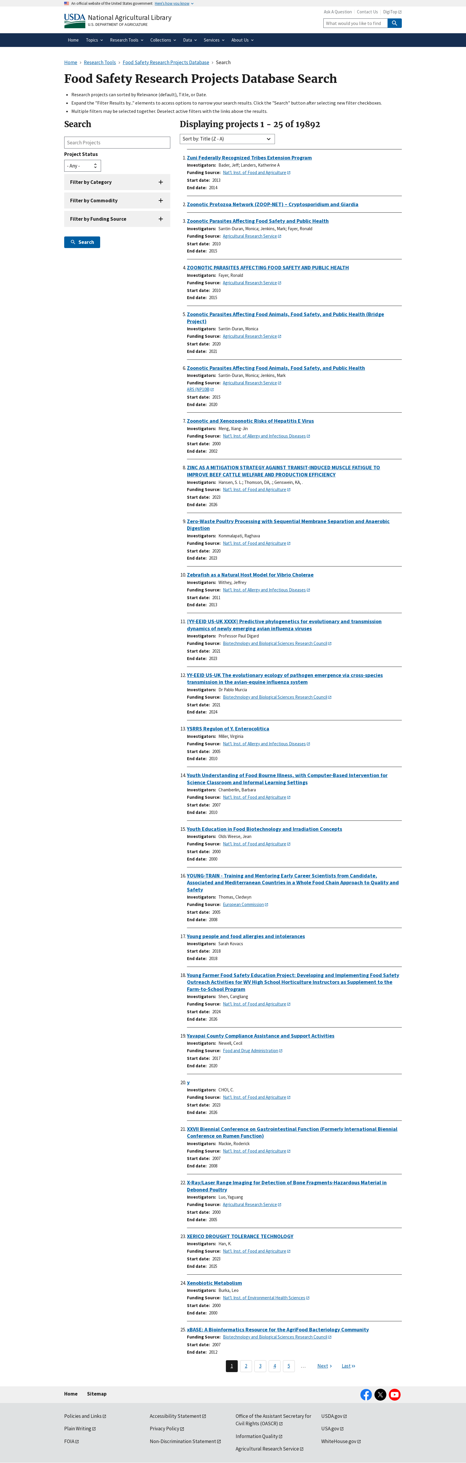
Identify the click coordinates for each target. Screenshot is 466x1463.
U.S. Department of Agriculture (118, 24)
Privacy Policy (164, 1428)
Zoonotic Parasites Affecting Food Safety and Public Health (258, 220)
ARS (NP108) (198, 389)
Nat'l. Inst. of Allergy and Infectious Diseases (264, 436)
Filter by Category (91, 182)
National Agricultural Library (129, 17)
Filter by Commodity (94, 200)
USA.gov (330, 1428)
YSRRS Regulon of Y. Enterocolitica (228, 728)
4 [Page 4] (274, 1366)
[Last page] (349, 1366)
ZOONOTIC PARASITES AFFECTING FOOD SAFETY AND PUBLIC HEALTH (268, 267)
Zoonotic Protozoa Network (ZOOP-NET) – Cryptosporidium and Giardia (272, 204)
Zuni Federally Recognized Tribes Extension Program (249, 157)
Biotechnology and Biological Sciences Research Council (275, 643)
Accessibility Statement (175, 1416)
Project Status (81, 154)
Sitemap (97, 1394)
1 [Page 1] (232, 1366)
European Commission (243, 904)
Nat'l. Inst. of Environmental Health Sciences (264, 1298)
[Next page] (325, 1366)
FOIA (69, 1441)
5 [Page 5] (289, 1366)
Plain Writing (77, 1428)
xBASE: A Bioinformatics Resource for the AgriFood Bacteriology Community (278, 1329)
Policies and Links (83, 1416)
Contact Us (367, 12)
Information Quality (257, 1436)
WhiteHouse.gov (338, 1441)
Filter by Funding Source (98, 219)
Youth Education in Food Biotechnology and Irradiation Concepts (264, 829)
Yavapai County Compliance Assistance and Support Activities (260, 1035)
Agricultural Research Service (250, 236)
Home (71, 1394)
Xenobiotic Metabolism (214, 1282)
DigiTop (390, 12)
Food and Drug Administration (250, 1050)
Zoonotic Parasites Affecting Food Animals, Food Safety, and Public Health (276, 367)
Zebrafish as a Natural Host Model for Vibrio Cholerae (250, 574)
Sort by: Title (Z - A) (203, 138)
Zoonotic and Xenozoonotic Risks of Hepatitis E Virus (250, 420)
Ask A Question (338, 12)
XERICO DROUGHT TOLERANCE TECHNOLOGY (240, 1236)
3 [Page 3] (260, 1366)
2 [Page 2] (246, 1366)
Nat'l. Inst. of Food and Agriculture (254, 172)
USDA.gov (331, 1416)
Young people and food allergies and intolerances (246, 936)
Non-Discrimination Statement (183, 1441)
